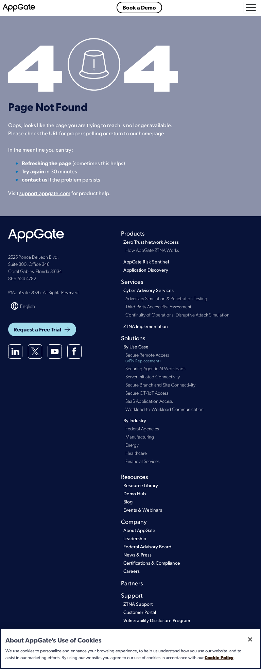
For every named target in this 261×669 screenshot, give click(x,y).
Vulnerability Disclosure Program (156, 620)
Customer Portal (139, 612)
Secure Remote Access (189, 357)
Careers (131, 571)
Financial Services (142, 461)
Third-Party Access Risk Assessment (158, 306)
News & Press (137, 555)
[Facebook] (74, 351)
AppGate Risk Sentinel (146, 261)
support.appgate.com (44, 192)
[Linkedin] (15, 351)
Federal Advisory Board (147, 546)
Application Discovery (145, 270)
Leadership (134, 538)
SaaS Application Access (149, 401)
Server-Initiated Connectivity (152, 376)
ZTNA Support (138, 604)
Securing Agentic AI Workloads (155, 368)
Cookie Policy (219, 657)
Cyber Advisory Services (148, 290)
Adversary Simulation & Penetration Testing (166, 298)
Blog (128, 501)
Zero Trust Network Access (151, 242)
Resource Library (140, 485)
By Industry (134, 420)
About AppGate (139, 530)
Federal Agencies (142, 428)
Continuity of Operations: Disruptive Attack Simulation (177, 314)
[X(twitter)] (35, 351)
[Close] (250, 639)
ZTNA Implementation (145, 326)
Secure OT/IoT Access (146, 393)
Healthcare (136, 453)
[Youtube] (55, 351)
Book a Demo (139, 7)
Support (132, 595)
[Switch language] (23, 306)
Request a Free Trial (42, 329)
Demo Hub (134, 493)
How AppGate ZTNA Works (152, 250)
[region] (130, 649)
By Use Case (136, 346)
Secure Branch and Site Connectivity (160, 384)
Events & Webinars (142, 510)
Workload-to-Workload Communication (164, 409)
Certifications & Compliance (151, 563)
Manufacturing (139, 436)
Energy (132, 445)
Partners (132, 583)
